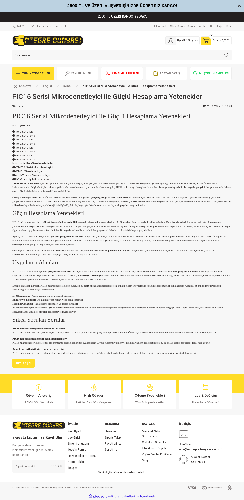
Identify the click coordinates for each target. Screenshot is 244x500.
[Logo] (47, 40)
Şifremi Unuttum (78, 443)
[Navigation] (33, 73)
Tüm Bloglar (24, 363)
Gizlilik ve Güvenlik (154, 442)
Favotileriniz (113, 443)
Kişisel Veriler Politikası (157, 454)
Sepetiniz (111, 449)
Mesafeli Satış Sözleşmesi (151, 434)
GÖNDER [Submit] (56, 466)
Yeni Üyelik (75, 431)
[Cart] (216, 40)
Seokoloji (104, 472)
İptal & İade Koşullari (155, 448)
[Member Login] (182, 40)
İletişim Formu (77, 449)
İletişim (72, 468)
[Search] (122, 55)
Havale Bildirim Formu (82, 456)
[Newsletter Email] (38, 466)
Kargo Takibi (76, 462)
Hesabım (111, 431)
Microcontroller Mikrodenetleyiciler (32, 163)
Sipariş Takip (113, 437)
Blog (145, 460)
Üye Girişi (74, 437)
